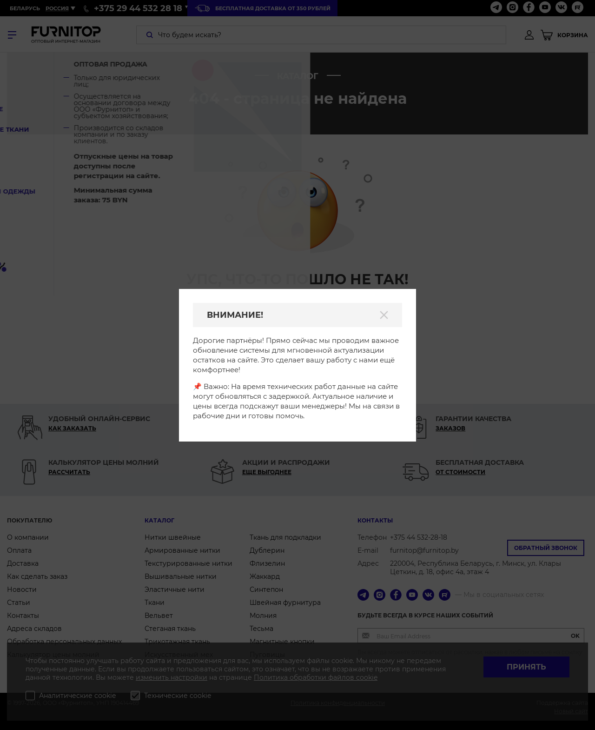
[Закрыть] (384, 315)
